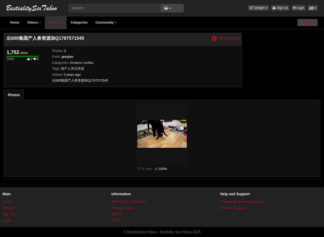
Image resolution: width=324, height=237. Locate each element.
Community (105, 22)
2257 (115, 221)
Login (298, 8)
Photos (56, 22)
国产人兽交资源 (72, 68)
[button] (258, 8)
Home (14, 22)
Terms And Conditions (128, 202)
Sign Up (280, 8)
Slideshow (225, 38)
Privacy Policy (122, 208)
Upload (307, 23)
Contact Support (233, 208)
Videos (34, 22)
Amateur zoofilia (81, 63)
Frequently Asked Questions (242, 202)
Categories (79, 22)
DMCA (116, 214)
